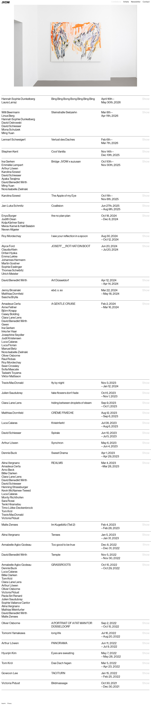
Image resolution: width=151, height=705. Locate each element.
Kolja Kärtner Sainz (13, 222)
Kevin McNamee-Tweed (16, 490)
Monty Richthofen (12, 497)
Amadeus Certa (11, 303)
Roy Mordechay (11, 236)
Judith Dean (9, 219)
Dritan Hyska (9, 253)
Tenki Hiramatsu (11, 504)
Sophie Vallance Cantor (16, 602)
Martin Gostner (11, 263)
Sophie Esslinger (12, 266)
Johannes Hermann (13, 260)
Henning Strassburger (15, 487)
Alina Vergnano (11, 463)
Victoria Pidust (10, 518)
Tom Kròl (7, 578)
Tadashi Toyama (11, 372)
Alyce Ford (8, 246)
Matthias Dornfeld (12, 293)
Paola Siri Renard (12, 595)
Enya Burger (9, 215)
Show (145, 99)
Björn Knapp (9, 310)
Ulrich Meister (10, 273)
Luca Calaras (9, 341)
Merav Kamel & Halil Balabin (18, 226)
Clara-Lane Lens (11, 317)
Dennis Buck (9, 568)
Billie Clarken (9, 473)
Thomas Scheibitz (12, 270)
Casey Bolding (10, 314)
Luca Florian (9, 345)
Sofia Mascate (10, 369)
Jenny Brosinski (11, 290)
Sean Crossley (10, 366)
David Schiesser (12, 483)
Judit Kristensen (11, 338)
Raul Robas (9, 359)
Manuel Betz (9, 348)
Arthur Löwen (10, 585)
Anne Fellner (9, 307)
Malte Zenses (10, 616)
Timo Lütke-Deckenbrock (17, 507)
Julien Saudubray (12, 599)
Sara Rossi (8, 501)
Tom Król (7, 511)
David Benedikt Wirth (14, 280)
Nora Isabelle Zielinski (15, 352)
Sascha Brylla (10, 297)
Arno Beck (8, 469)
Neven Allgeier (10, 229)
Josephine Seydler (13, 334)
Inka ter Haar (9, 331)
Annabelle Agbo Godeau (16, 564)
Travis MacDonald (12, 514)
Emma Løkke (9, 256)
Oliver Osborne (11, 355)
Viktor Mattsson (11, 376)
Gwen (5, 324)
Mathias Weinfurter (13, 609)
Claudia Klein (9, 249)
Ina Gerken (8, 328)
